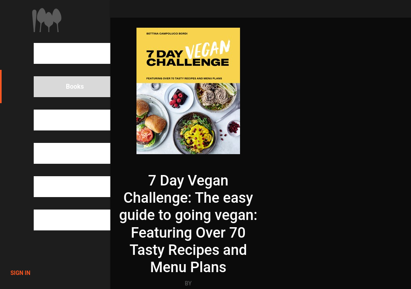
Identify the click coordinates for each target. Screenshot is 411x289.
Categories (67, 153)
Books (61, 86)
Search (62, 53)
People (62, 120)
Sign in (20, 273)
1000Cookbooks (46, 20)
